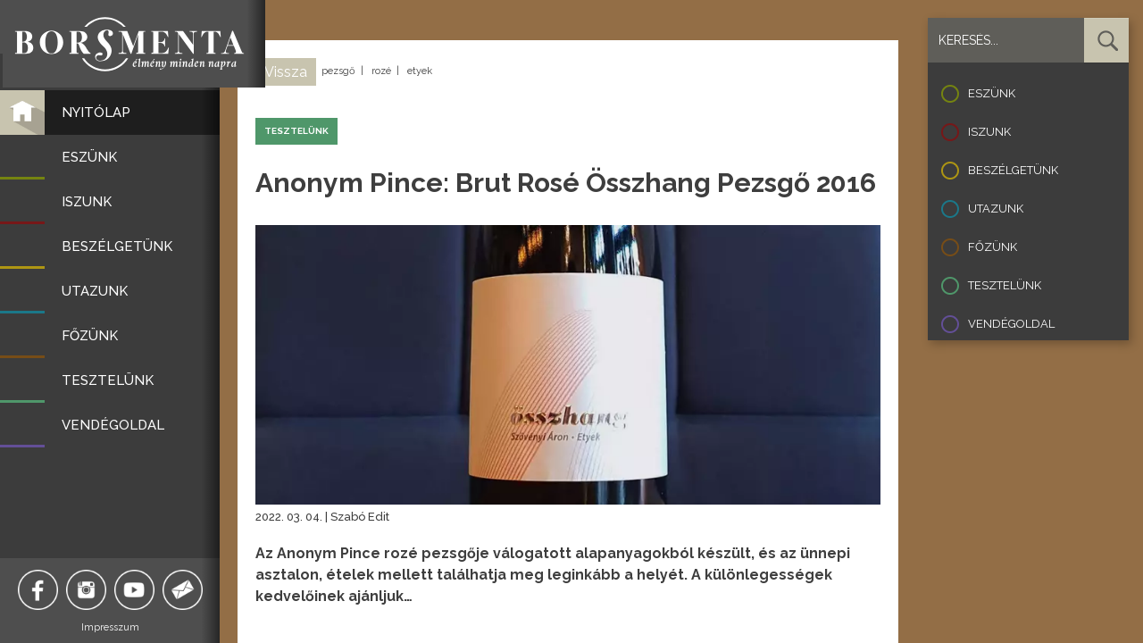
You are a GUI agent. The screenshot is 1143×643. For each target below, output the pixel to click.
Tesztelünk (1004, 285)
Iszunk (989, 131)
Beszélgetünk (1013, 170)
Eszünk (991, 93)
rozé (381, 71)
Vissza (285, 71)
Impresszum (112, 627)
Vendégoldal (1011, 323)
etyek (419, 71)
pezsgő (338, 71)
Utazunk (995, 208)
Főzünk (992, 247)
